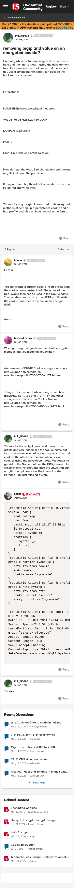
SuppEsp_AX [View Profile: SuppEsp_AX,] (37, 751)
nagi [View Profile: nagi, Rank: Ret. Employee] (32, 836)
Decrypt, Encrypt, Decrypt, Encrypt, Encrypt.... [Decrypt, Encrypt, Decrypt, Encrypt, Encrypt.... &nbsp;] (34, 820)
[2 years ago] (18, 824)
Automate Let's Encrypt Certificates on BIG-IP (39, 857)
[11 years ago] (18, 812)
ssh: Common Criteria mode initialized (36, 722)
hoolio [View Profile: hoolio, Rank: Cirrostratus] (18, 260)
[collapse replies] (37, 257)
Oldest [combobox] (63, 249)
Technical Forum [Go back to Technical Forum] (14, 17)
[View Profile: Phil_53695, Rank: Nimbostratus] (8, 38)
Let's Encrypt (19, 832)
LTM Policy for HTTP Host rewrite (33, 735)
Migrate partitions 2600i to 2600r (33, 747)
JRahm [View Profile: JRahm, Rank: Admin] (33, 861)
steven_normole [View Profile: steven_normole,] (38, 726)
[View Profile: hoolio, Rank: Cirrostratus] (8, 262)
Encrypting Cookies (24, 808)
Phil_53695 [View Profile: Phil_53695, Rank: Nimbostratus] (22, 35)
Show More (37, 782)
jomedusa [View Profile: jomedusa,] (35, 738)
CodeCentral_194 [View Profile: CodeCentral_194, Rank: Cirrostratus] (38, 811)
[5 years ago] (17, 848)
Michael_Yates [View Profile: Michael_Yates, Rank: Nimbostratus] (23, 338)
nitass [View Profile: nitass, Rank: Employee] (17, 494)
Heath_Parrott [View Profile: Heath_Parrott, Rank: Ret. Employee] (36, 824)
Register (51, 6)
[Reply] (64, 238)
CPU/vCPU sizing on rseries (29, 759)
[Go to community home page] (27, 6)
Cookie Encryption (23, 844)
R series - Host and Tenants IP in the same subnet (38, 771)
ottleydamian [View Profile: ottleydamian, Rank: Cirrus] (35, 848)
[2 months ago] (18, 726)
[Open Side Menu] (5, 7)
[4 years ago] (18, 861)
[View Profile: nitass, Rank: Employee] (8, 496)
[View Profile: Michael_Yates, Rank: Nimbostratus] (8, 340)
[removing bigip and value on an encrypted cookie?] (20, 264)
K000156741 (64, 28)
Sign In (64, 6)
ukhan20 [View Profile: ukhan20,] (34, 763)
